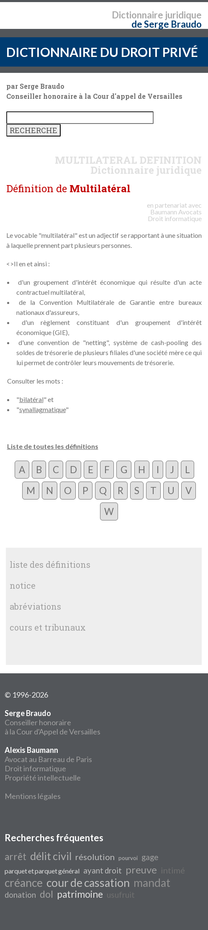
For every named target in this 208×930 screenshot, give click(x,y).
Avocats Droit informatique (175, 215)
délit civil (51, 856)
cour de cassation (88, 882)
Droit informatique (35, 768)
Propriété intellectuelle (43, 777)
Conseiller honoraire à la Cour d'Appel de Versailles (52, 722)
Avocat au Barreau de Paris (48, 759)
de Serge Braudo (166, 24)
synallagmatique (42, 409)
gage (149, 857)
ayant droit (102, 870)
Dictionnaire (137, 15)
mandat (152, 882)
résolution (95, 857)
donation (20, 894)
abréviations (35, 606)
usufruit (121, 894)
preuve (141, 869)
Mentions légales (33, 796)
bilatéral (31, 399)
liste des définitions (50, 564)
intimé (173, 870)
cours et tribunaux (48, 627)
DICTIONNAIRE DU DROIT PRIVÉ (102, 51)
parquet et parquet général (42, 871)
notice (23, 585)
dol (46, 894)
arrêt (15, 856)
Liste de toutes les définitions (52, 446)
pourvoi (128, 858)
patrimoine (80, 894)
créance (24, 882)
